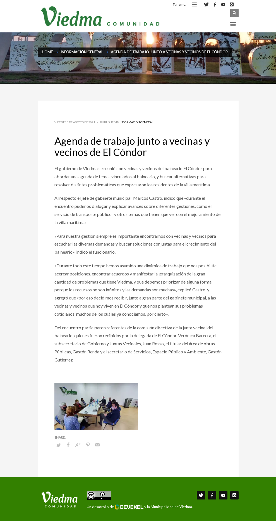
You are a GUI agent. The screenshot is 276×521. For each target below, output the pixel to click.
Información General (136, 122)
